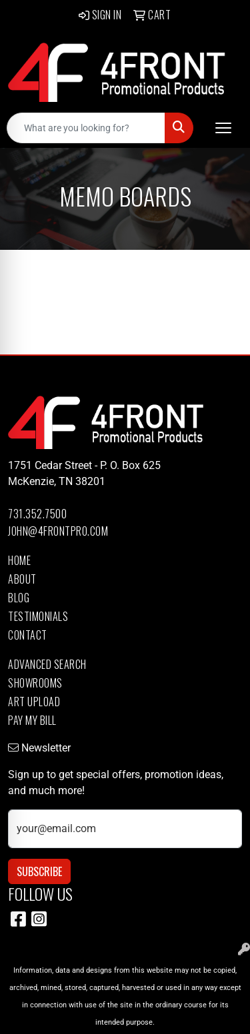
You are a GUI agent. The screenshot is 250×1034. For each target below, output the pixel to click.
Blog (18, 598)
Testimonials (38, 616)
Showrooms (35, 683)
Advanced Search (47, 664)
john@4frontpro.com (58, 531)
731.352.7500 (37, 514)
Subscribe (39, 871)
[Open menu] (223, 128)
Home (19, 560)
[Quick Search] (86, 128)
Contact (27, 635)
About (22, 579)
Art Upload (34, 702)
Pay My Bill (32, 720)
